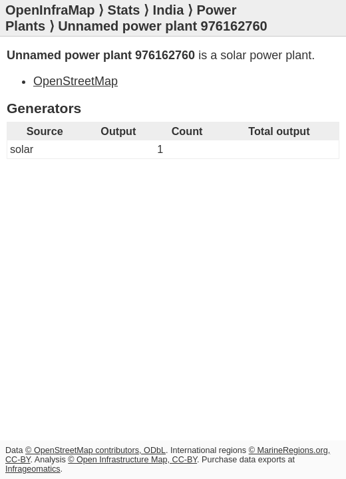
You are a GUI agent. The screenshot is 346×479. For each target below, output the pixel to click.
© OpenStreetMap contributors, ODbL (95, 450)
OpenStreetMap (75, 81)
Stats (124, 10)
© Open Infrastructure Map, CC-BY (132, 459)
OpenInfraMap (49, 10)
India (168, 10)
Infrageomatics (33, 469)
